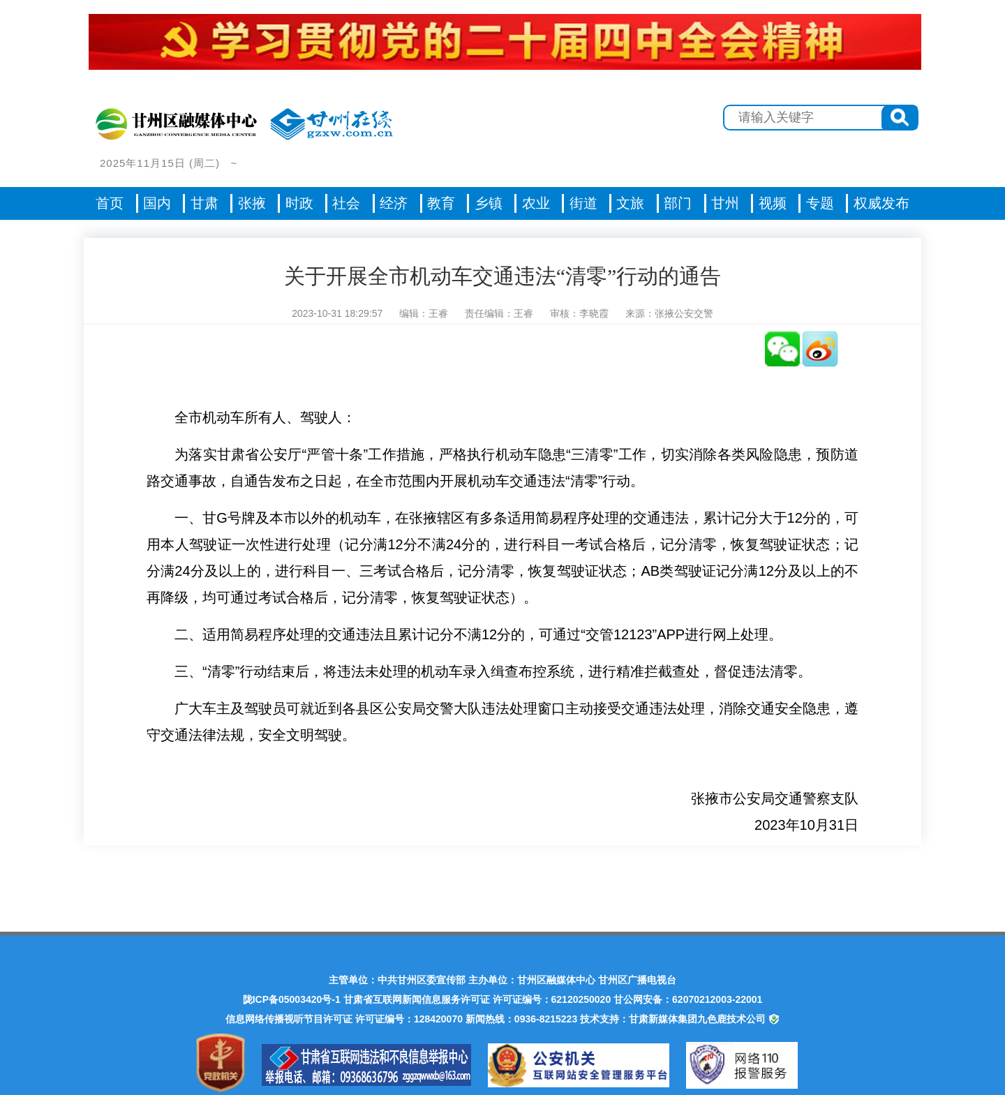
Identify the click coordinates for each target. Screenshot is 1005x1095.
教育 (441, 203)
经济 (394, 203)
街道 (583, 203)
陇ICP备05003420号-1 (292, 999)
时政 (299, 203)
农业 (536, 203)
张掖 (252, 203)
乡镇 (488, 203)
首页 (110, 203)
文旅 (630, 203)
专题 (820, 203)
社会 (346, 203)
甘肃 (204, 203)
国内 (157, 203)
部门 (678, 203)
